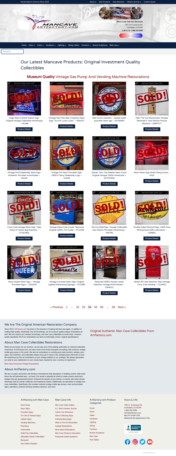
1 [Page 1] (67, 307)
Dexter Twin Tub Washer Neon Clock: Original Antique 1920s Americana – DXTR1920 (109, 175)
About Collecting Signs (64, 416)
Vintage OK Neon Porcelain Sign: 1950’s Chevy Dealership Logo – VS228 (66, 175)
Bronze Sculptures (100, 45)
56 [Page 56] (101, 307)
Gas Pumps (25, 405)
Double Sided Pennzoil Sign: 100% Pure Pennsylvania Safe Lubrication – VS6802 (151, 230)
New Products (104, 2)
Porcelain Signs (27, 412)
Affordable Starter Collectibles (32, 437)
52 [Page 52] (77, 307)
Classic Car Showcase (64, 412)
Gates (39, 45)
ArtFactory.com (20, 329)
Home (24, 45)
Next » (122, 307)
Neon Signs (25, 408)
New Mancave (118, 2)
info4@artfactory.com (132, 413)
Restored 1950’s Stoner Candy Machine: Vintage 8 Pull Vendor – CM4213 (109, 284)
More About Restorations (65, 430)
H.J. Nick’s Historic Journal (66, 408)
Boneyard (24, 440)
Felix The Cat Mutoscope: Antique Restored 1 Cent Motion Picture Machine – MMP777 (152, 121)
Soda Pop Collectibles (29, 433)
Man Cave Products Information (67, 433)
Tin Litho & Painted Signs (31, 416)
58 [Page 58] (113, 307)
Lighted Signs (26, 419)
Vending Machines (28, 423)
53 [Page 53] (83, 307)
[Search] (12, 51)
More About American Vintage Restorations (21, 364)
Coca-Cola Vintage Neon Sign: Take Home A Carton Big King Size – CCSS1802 (24, 230)
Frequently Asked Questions (66, 437)
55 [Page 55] (95, 307)
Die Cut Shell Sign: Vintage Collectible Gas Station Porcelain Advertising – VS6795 (109, 230)
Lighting (61, 45)
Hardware (50, 45)
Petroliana (25, 426)
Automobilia (25, 430)
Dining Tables (73, 45)
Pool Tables (94, 440)
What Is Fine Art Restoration (66, 423)
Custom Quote (149, 2)
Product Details (24, 129)
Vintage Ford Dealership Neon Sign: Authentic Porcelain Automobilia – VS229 (24, 175)
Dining (92, 426)
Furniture (85, 45)
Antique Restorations (63, 426)
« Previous (56, 307)
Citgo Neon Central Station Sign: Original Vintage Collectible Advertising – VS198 (24, 121)
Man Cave (114, 45)
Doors (31, 45)
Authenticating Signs (63, 419)
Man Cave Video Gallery (65, 405)
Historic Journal (133, 2)
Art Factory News (131, 35)
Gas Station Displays (29, 444)
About (92, 2)
